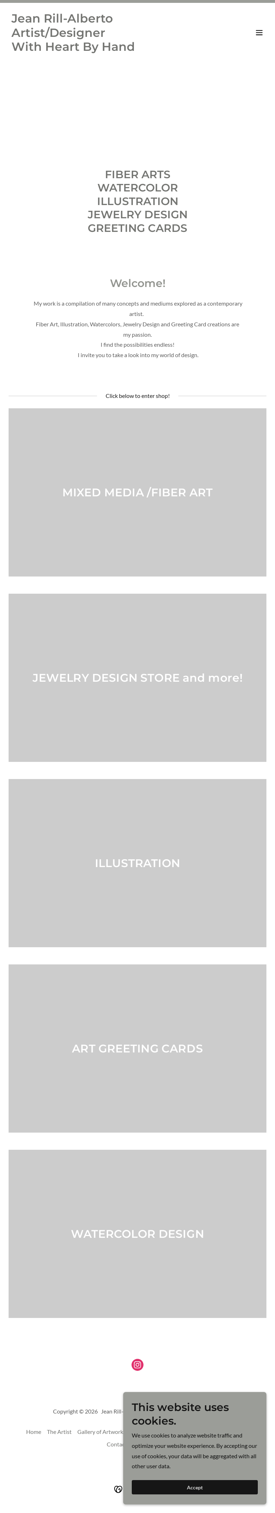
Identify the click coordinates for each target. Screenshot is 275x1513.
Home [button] (33, 1431)
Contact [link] (117, 1444)
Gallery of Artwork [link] (100, 1431)
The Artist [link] (59, 1431)
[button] (259, 32)
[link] (98, 48)
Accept (195, 1487)
